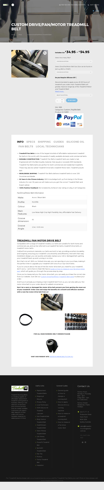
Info (20, 142)
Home (13, 34)
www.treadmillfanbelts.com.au (52, 489)
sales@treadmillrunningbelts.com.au (85, 434)
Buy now (73, 100)
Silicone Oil (28, 147)
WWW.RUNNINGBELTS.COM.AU (61, 362)
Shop (20, 34)
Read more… (59, 91)
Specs (31, 142)
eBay (71, 193)
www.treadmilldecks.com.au (40, 486)
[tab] (21, 143)
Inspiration (40, 473)
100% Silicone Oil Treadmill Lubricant (42, 416)
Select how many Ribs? (63, 57)
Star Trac (40, 462)
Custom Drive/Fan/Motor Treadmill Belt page (58, 282)
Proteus (39, 465)
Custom (67, 110)
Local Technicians (34, 151)
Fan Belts (48, 147)
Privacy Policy (41, 407)
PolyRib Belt (76, 110)
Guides (61, 142)
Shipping (46, 142)
